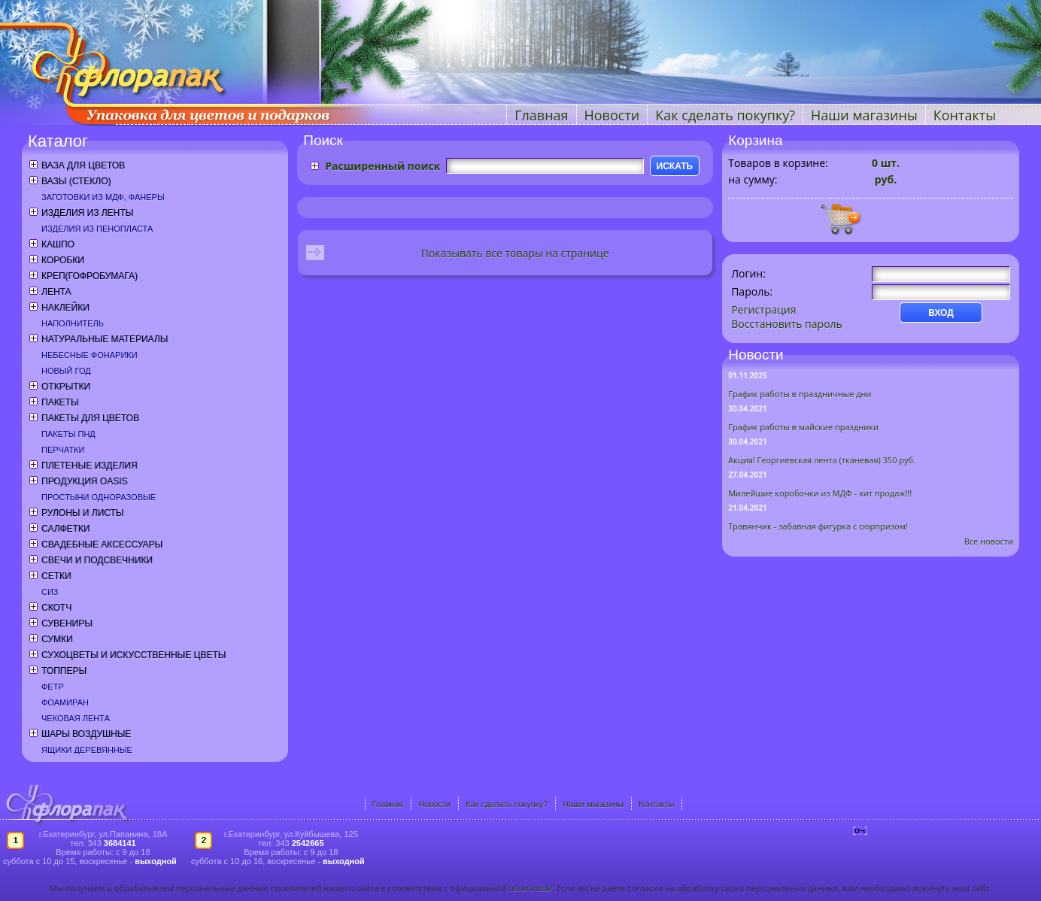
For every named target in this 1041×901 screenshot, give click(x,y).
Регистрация (763, 309)
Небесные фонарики (89, 354)
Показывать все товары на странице (515, 253)
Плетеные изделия (89, 465)
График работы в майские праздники (803, 426)
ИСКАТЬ (675, 166)
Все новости (988, 541)
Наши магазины (864, 115)
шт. (886, 163)
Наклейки (65, 307)
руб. (884, 179)
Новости (612, 115)
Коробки (62, 260)
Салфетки (65, 528)
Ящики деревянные (86, 749)
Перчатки (62, 449)
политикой (530, 887)
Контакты (964, 115)
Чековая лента (75, 718)
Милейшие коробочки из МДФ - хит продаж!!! (820, 493)
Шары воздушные (86, 734)
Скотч (56, 607)
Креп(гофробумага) (89, 276)
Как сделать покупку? (725, 115)
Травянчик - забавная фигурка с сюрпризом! (818, 526)
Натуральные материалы (104, 339)
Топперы (63, 671)
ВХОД (941, 313)
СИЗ (50, 591)
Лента (56, 292)
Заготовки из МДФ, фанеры (103, 197)
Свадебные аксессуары (101, 544)
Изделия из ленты (87, 213)
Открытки (65, 386)
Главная (541, 115)
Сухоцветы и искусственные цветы (133, 655)
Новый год (66, 370)
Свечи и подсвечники (97, 560)
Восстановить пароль (786, 324)
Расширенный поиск (382, 166)
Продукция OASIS (84, 481)
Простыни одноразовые (98, 497)
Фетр (52, 686)
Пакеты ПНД (68, 433)
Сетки (56, 576)
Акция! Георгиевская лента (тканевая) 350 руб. (821, 460)
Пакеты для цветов (90, 418)
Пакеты (60, 402)
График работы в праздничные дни (799, 393)
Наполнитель (72, 323)
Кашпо (57, 244)
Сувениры (67, 623)
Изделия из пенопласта (97, 228)
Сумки (57, 639)
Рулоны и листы (82, 513)
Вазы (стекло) (76, 181)
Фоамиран (65, 702)
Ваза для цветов (83, 165)
